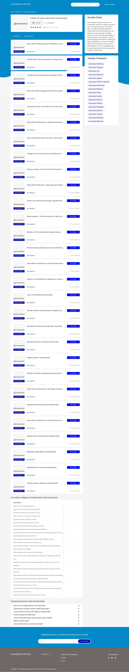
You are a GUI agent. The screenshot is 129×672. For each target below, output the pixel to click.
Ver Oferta (73, 43)
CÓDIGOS (16, 36)
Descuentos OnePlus (95, 103)
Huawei (63, 658)
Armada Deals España (30, 12)
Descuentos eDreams (95, 110)
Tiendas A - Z (45, 654)
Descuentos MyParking (96, 64)
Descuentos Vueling (95, 96)
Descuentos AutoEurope (96, 85)
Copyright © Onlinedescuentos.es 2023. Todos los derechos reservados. (34, 669)
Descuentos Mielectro (95, 89)
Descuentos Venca (95, 92)
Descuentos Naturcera (96, 121)
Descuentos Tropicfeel (96, 67)
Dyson (63, 661)
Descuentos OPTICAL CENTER (99, 82)
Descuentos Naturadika (96, 107)
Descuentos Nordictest (96, 117)
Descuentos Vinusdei (95, 114)
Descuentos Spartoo (95, 78)
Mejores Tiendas (110, 4)
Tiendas (18, 12)
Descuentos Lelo (94, 71)
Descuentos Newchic (95, 100)
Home (12, 12)
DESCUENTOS (29, 36)
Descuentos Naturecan (96, 74)
